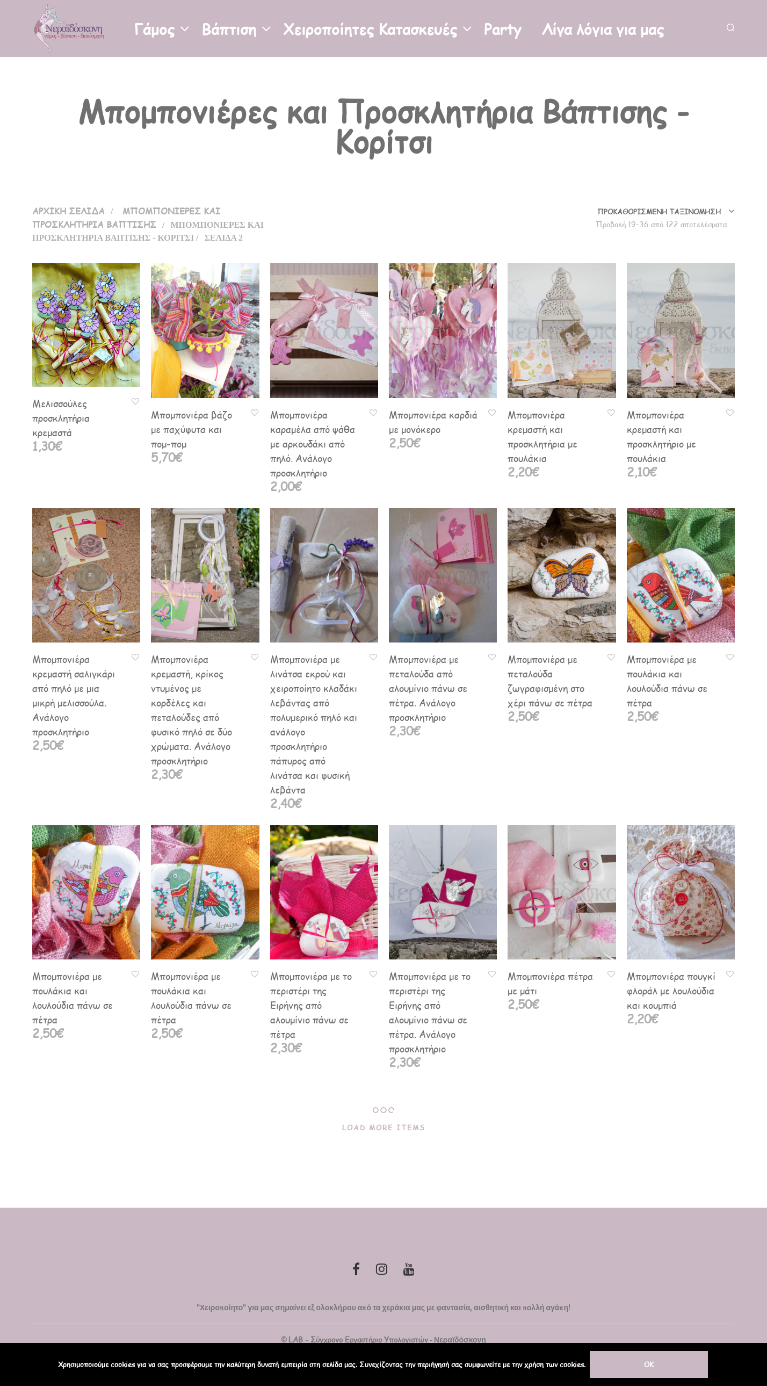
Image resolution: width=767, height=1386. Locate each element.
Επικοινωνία (81, 81)
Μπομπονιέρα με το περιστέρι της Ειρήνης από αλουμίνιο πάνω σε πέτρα (311, 1005)
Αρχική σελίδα (68, 211)
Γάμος (154, 27)
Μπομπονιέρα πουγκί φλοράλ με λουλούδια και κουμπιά (671, 990)
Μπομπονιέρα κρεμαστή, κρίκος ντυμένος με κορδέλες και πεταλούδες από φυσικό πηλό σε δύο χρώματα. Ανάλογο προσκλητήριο (191, 709)
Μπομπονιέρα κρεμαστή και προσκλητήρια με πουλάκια (542, 436)
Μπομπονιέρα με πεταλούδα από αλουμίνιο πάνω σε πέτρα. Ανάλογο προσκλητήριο (428, 688)
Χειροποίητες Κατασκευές (370, 27)
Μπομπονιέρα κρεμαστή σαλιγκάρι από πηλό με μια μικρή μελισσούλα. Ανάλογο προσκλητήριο (73, 695)
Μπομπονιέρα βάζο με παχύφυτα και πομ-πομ (191, 429)
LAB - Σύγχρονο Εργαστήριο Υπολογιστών (358, 1340)
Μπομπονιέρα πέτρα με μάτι (550, 983)
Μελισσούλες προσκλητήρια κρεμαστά (61, 417)
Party (503, 27)
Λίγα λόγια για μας (603, 27)
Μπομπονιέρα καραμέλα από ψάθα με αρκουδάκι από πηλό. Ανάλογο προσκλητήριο (312, 443)
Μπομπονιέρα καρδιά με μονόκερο (433, 422)
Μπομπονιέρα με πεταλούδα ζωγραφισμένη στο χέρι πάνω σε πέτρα (550, 680)
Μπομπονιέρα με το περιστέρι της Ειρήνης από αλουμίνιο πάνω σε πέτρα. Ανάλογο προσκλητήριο (430, 1012)
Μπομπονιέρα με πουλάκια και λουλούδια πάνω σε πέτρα (667, 680)
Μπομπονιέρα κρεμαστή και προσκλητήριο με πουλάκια (661, 436)
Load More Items (383, 1127)
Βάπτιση (228, 27)
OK (650, 1364)
